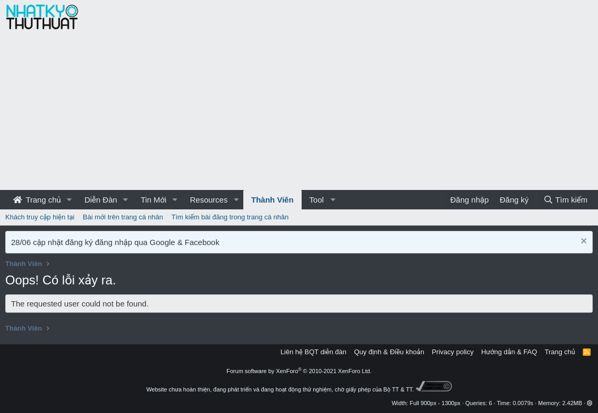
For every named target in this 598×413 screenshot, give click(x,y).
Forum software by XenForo (299, 371)
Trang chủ (37, 199)
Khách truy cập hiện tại (40, 217)
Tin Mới (154, 199)
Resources (209, 199)
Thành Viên (272, 199)
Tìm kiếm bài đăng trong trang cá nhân (229, 217)
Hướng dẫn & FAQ (509, 352)
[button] (69, 199)
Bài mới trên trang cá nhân (123, 217)
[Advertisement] (299, 111)
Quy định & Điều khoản (389, 352)
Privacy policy (452, 352)
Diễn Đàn (101, 199)
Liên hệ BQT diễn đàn (314, 352)
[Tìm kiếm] (565, 199)
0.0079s (523, 403)
